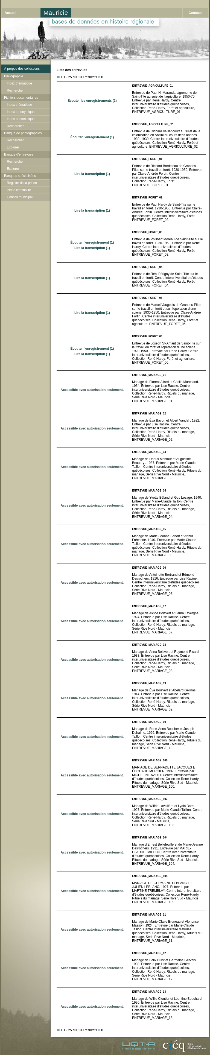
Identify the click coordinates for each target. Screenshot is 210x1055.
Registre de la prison (22, 183)
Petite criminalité (19, 190)
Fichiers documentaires (21, 98)
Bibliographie (13, 76)
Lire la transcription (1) (92, 174)
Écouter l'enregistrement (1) (92, 137)
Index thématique (19, 83)
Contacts (195, 13)
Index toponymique (20, 112)
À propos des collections (22, 69)
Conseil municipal (20, 197)
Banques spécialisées (20, 176)
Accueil (10, 13)
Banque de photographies (23, 133)
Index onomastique (20, 119)
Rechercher (15, 90)
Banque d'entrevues (18, 154)
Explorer (13, 147)
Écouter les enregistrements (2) (92, 101)
